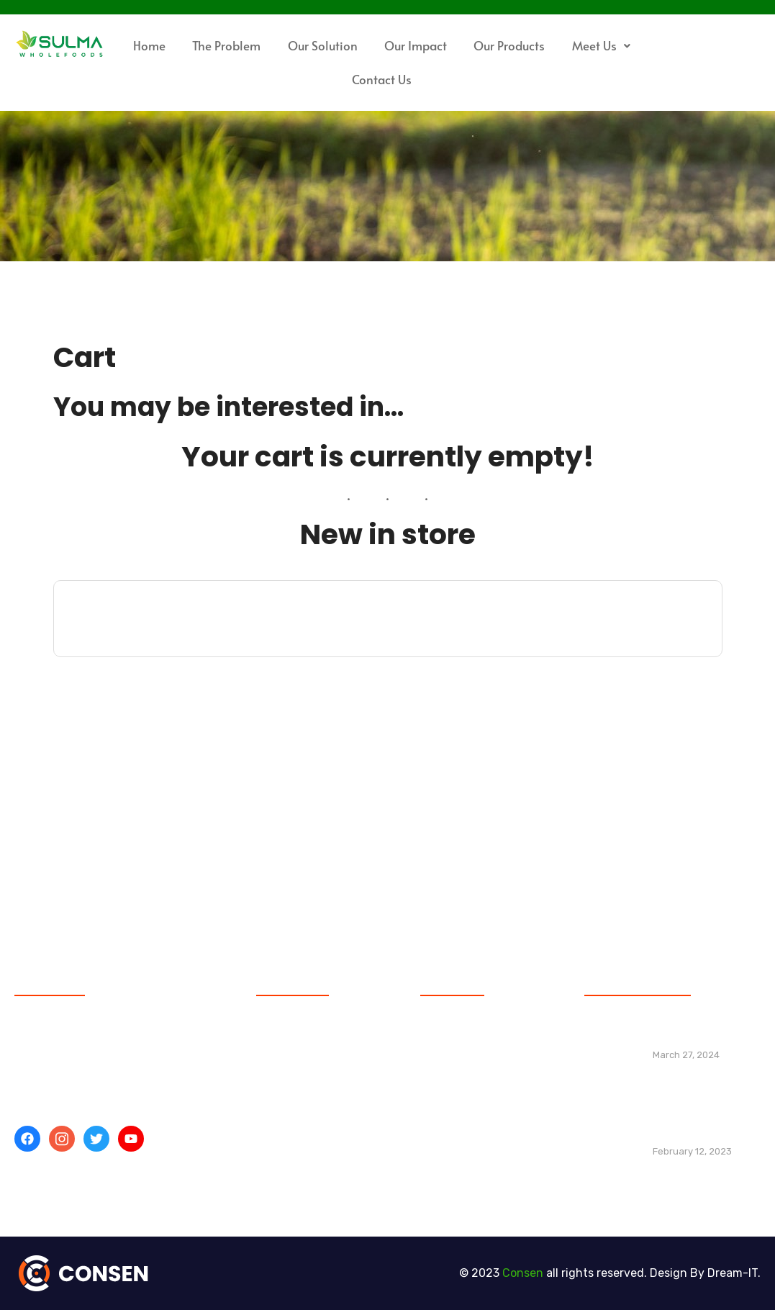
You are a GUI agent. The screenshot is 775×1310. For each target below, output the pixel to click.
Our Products (509, 45)
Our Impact (415, 45)
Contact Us (382, 79)
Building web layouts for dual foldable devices (697, 1125)
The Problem (226, 45)
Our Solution (323, 45)
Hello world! (685, 1036)
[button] (600, 46)
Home (149, 45)
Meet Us (601, 45)
